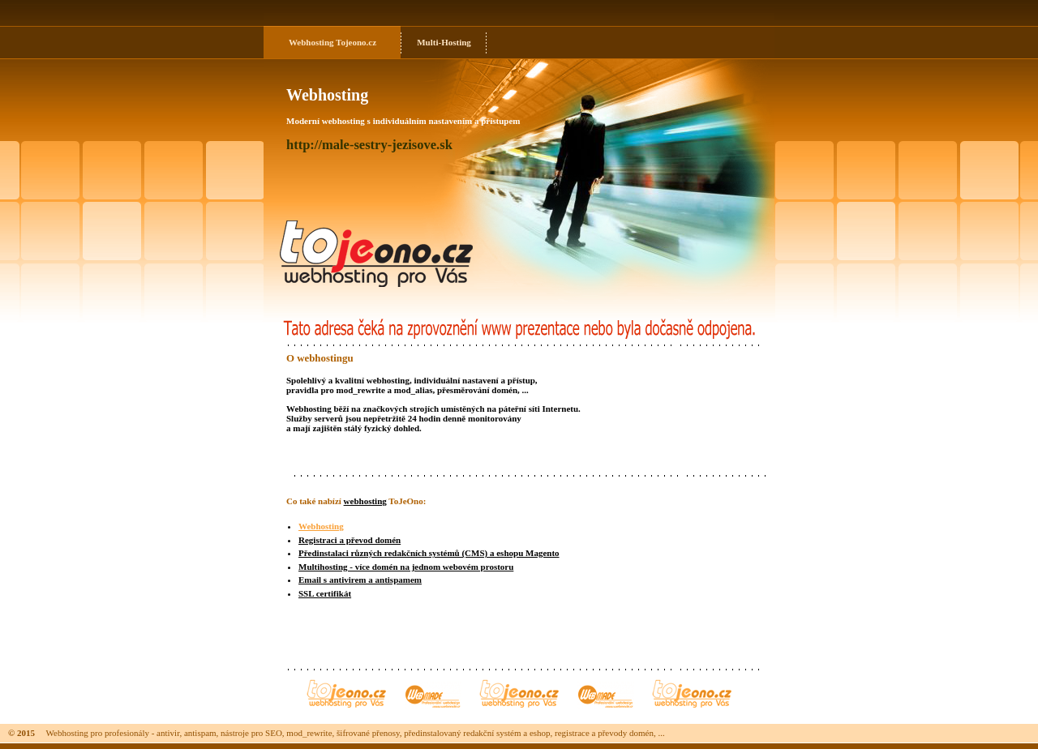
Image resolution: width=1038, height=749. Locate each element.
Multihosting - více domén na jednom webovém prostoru (405, 566)
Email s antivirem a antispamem (360, 579)
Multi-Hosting (444, 42)
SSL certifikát (324, 593)
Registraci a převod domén (349, 540)
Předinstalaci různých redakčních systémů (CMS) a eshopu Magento (429, 553)
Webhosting (311, 42)
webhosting (365, 501)
